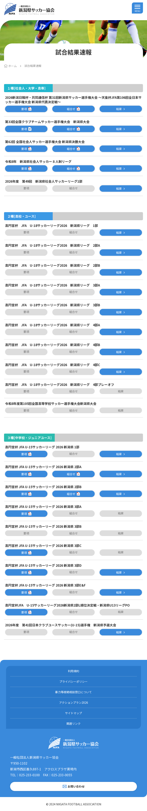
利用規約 (73, 671)
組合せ (71, 109)
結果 (119, 109)
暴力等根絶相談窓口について (73, 692)
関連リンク (73, 723)
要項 (24, 109)
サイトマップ (73, 713)
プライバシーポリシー (73, 681)
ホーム (12, 66)
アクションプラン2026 (73, 702)
